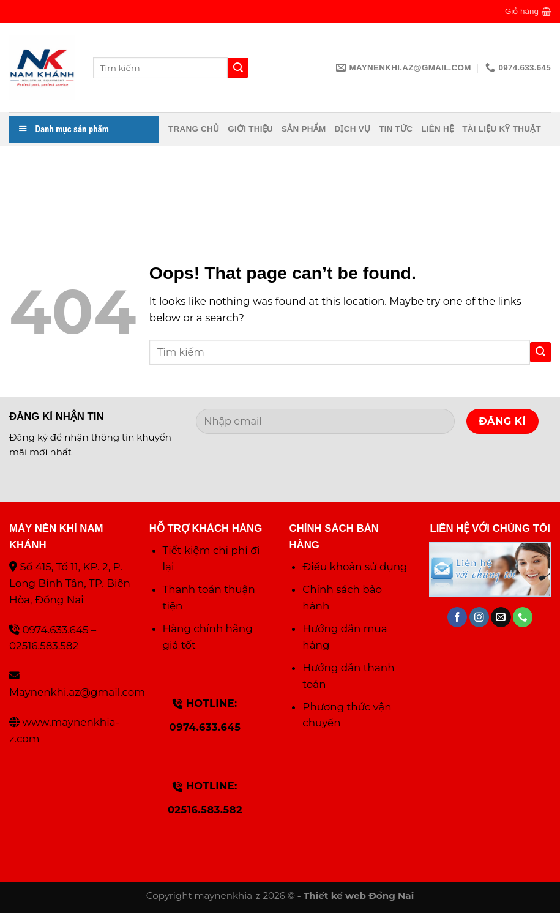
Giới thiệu (250, 128)
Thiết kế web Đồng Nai (359, 895)
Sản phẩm (304, 128)
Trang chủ (193, 128)
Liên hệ (437, 128)
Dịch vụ (352, 128)
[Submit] (540, 352)
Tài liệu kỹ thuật (501, 128)
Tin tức (396, 128)
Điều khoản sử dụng (354, 567)
